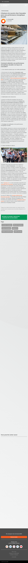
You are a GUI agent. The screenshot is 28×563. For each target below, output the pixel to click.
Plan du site (14, 551)
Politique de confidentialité (14, 553)
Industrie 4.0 (15, 228)
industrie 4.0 (6, 182)
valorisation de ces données (7, 184)
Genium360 (14, 556)
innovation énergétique (7, 225)
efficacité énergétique (18, 225)
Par (9, 19)
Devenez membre (14, 537)
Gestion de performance (7, 231)
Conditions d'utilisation (14, 554)
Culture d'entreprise (6, 228)
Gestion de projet (18, 231)
